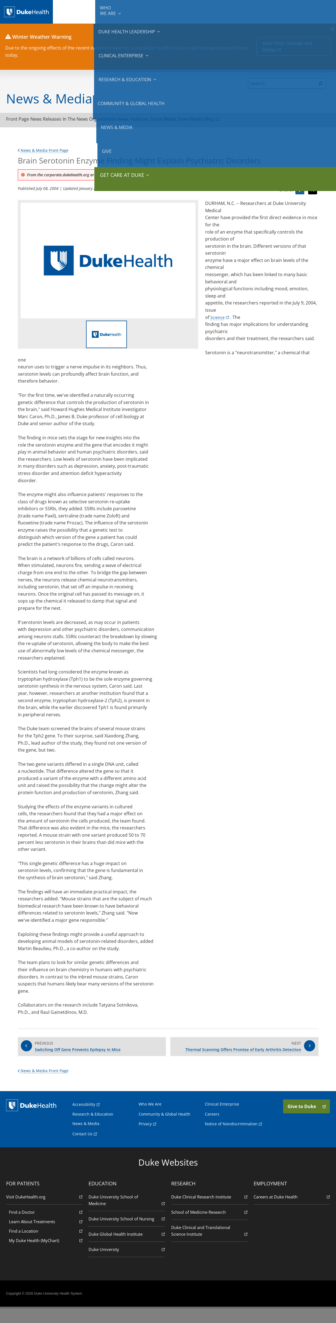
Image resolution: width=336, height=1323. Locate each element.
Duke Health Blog (243, 120)
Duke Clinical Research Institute (208, 1212)
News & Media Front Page (46, 152)
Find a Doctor (47, 1228)
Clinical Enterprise (145, 11)
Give (288, 8)
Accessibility (83, 1120)
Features (171, 120)
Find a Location (47, 1246)
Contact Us (82, 1149)
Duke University (127, 1265)
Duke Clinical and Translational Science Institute (208, 1246)
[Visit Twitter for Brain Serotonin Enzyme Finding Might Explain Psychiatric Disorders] (312, 192)
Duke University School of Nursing (127, 1234)
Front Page (21, 120)
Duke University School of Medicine (127, 1216)
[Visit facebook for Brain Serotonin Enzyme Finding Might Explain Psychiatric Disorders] (299, 192)
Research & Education (186, 11)
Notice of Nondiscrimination (231, 1139)
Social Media (202, 120)
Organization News (134, 120)
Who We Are (150, 1119)
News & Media (265, 11)
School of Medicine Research (208, 1228)
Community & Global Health (229, 11)
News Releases (56, 120)
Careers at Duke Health (290, 1212)
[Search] (282, 83)
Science (218, 319)
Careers (212, 1129)
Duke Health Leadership (105, 11)
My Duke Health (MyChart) (47, 1256)
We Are (75, 11)
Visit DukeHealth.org (46, 1212)
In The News (93, 120)
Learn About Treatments (47, 1237)
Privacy (145, 1139)
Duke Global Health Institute (127, 1250)
